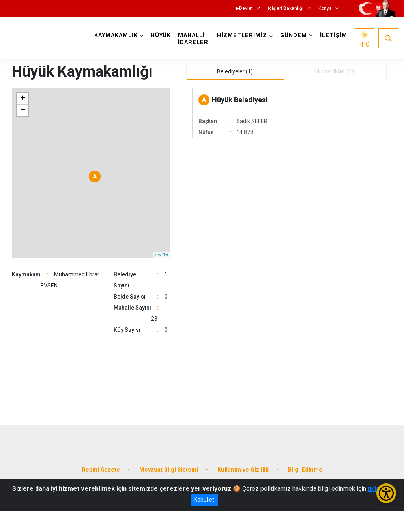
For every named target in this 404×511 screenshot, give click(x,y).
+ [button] (22, 99)
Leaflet (161, 254)
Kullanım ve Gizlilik (243, 469)
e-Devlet (244, 8)
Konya (325, 8)
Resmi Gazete (101, 469)
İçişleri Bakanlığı (285, 8)
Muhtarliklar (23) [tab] (334, 71)
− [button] (22, 110)
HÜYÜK (161, 35)
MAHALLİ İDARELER (193, 39)
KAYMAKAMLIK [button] (116, 35)
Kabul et (204, 499)
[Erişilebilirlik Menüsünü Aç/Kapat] (386, 493)
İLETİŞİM (333, 35)
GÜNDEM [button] (293, 35)
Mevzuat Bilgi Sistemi (168, 469)
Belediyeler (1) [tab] (235, 71)
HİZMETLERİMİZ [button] (242, 35)
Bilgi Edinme (305, 469)
